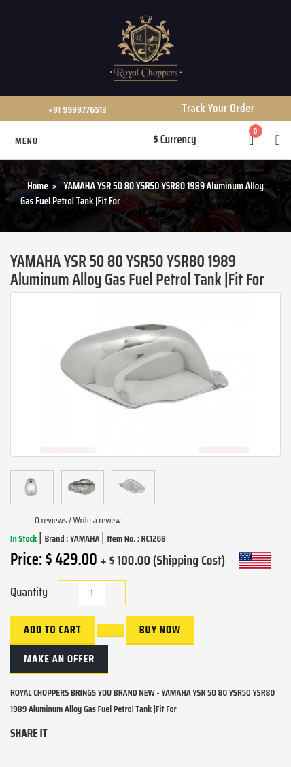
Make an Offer (59, 658)
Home (37, 186)
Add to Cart (52, 629)
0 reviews (51, 519)
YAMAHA (85, 538)
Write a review (97, 519)
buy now (160, 629)
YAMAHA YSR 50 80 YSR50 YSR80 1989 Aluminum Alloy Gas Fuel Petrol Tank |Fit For (142, 193)
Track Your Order (218, 108)
